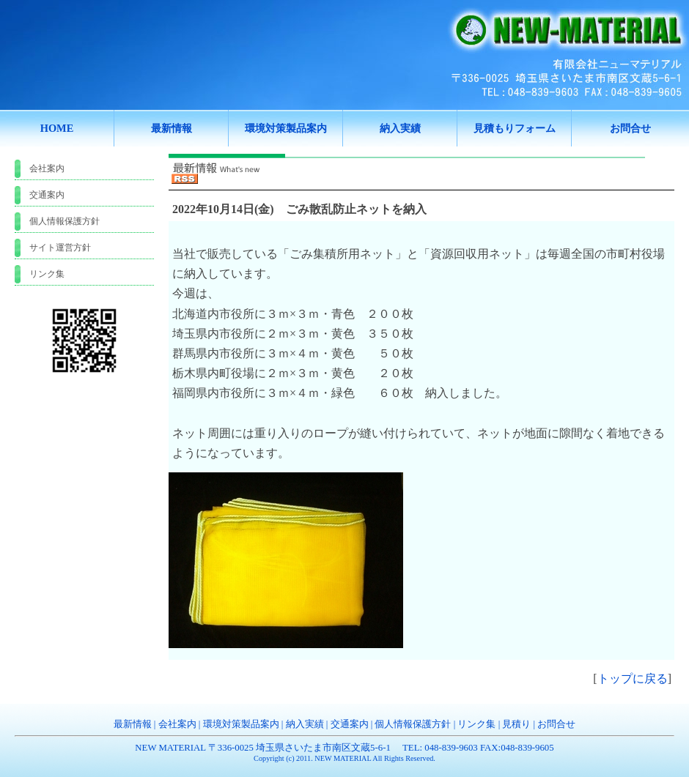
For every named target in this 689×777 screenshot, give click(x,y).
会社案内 (47, 168)
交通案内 (47, 195)
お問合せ (556, 724)
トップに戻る (632, 678)
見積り (516, 724)
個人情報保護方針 (64, 221)
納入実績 (305, 724)
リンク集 (47, 274)
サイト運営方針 (60, 247)
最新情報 (133, 724)
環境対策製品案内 (241, 724)
